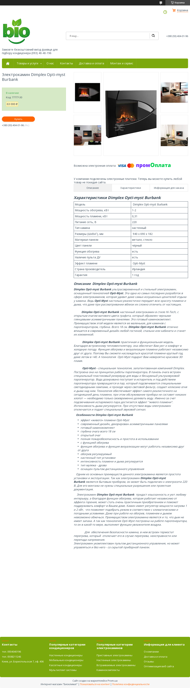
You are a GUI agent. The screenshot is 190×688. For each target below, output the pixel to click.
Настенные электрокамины (114, 660)
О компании (151, 651)
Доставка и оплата (91, 63)
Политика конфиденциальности (130, 684)
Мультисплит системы (63, 670)
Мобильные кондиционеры (66, 660)
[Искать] (153, 36)
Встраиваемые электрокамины (116, 665)
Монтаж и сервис (121, 63)
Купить (18, 119)
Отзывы (149, 661)
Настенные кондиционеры (66, 655)
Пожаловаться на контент (95, 684)
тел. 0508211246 (11, 656)
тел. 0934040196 (11, 651)
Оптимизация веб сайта (159, 666)
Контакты (66, 63)
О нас (50, 63)
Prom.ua (112, 680)
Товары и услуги (27, 63)
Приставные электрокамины (114, 655)
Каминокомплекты (108, 670)
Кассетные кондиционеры (65, 665)
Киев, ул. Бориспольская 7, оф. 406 (23, 661)
